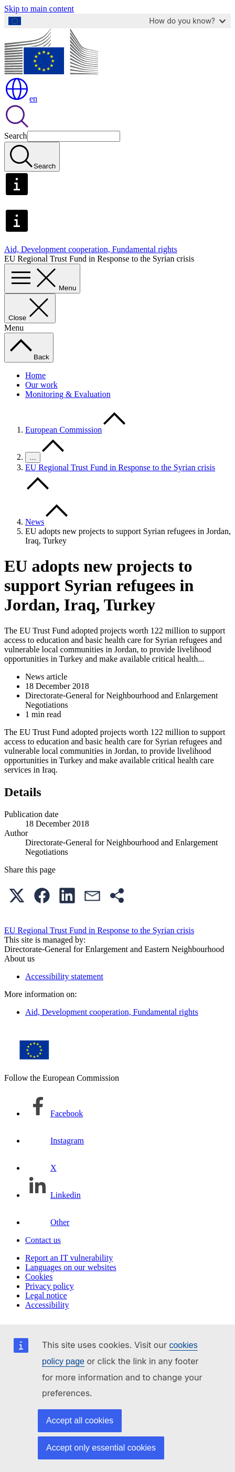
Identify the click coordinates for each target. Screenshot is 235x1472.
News (34, 521)
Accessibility (47, 1304)
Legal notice (46, 1295)
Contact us (43, 1240)
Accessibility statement (64, 976)
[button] (16, 895)
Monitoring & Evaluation (68, 394)
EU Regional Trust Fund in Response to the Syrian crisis (120, 467)
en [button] (20, 98)
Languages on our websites (70, 1267)
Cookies (38, 1276)
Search (15, 135)
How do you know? (187, 20)
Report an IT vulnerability (69, 1257)
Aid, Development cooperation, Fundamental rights (90, 249)
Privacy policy (49, 1286)
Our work (41, 384)
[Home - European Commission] (51, 71)
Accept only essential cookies (101, 1447)
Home (35, 375)
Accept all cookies (79, 1420)
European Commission (63, 429)
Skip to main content (39, 8)
